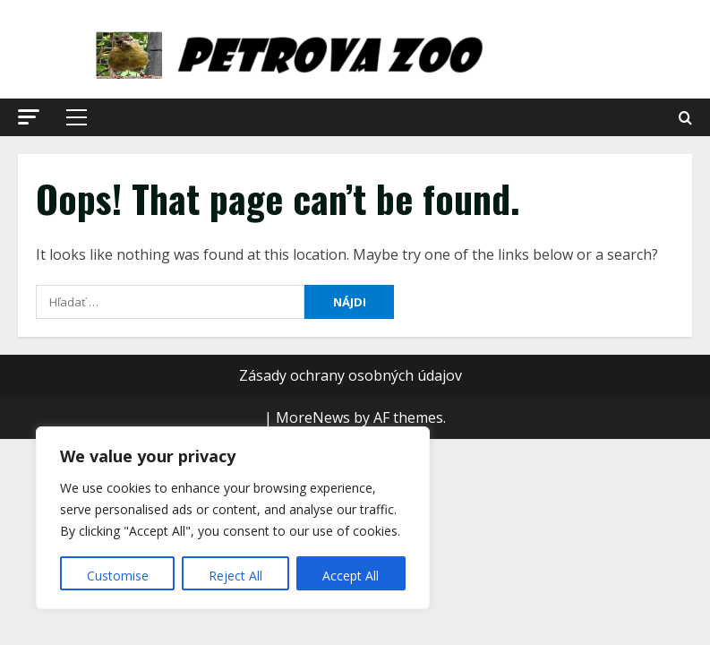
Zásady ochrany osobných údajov (350, 375)
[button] (28, 117)
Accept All (350, 575)
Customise (118, 575)
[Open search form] (685, 117)
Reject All (235, 575)
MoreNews (313, 417)
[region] (233, 517)
